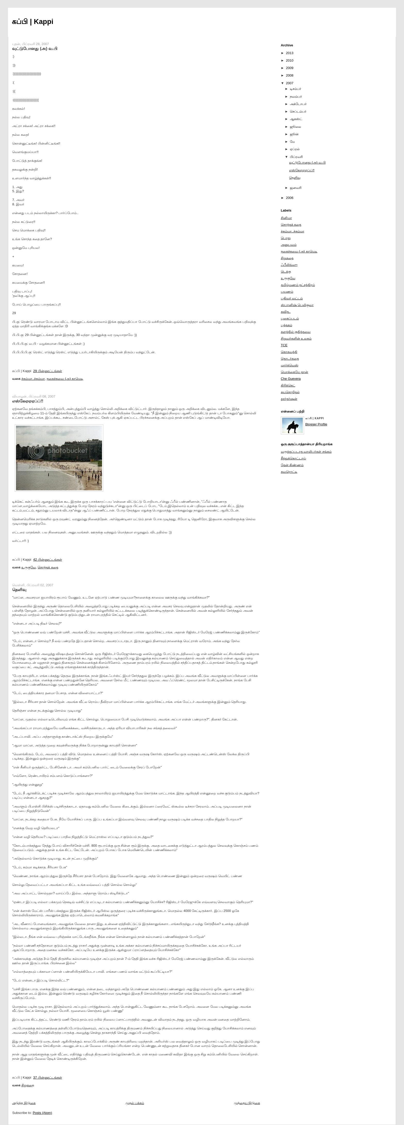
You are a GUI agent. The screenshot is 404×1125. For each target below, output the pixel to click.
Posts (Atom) (42, 1113)
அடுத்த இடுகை (24, 1103)
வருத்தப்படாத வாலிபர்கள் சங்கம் (306, 452)
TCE (284, 345)
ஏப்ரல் (295, 149)
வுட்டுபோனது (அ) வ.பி (34, 48)
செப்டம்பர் (298, 111)
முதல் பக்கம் (134, 1103)
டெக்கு (286, 271)
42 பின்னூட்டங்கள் (47, 559)
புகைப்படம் (290, 318)
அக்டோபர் (298, 104)
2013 (289, 53)
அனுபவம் (289, 245)
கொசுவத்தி (289, 352)
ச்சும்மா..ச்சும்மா (33, 379)
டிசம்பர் (295, 89)
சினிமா (286, 218)
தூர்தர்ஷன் (289, 399)
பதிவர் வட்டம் (292, 298)
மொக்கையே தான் (294, 372)
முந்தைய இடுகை (247, 1103)
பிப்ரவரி (296, 157)
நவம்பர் (296, 96)
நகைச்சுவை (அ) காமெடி (65, 379)
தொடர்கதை (290, 358)
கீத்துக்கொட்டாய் (293, 458)
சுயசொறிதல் (290, 392)
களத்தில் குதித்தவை (296, 332)
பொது (286, 238)
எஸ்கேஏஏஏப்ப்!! (27, 401)
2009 (289, 68)
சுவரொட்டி (289, 472)
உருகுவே (28, 567)
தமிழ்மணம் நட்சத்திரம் (298, 285)
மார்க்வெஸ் (289, 365)
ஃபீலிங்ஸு (289, 265)
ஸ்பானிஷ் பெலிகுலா (297, 305)
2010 (289, 60)
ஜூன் (294, 134)
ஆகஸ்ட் (296, 119)
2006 (289, 198)
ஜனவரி (295, 188)
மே (292, 142)
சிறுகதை (27, 1085)
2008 (289, 75)
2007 (289, 83)
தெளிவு (19, 589)
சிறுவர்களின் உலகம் (296, 338)
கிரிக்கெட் (288, 385)
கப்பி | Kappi (32, 22)
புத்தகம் (286, 325)
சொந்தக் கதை (48, 567)
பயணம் (287, 291)
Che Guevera (291, 379)
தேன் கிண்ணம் (292, 465)
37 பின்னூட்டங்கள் (47, 1077)
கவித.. (286, 312)
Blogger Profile (316, 424)
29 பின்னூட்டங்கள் (47, 371)
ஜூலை (295, 127)
